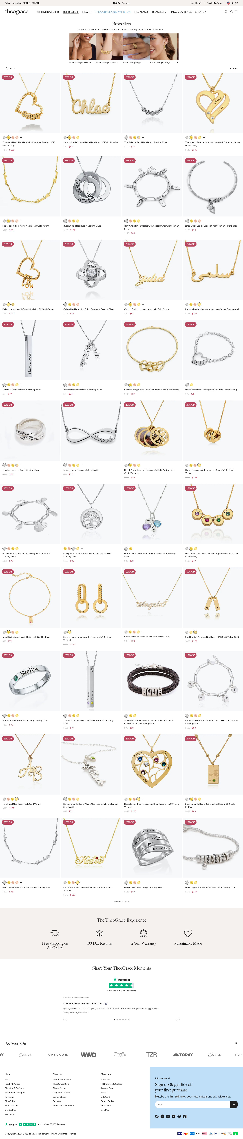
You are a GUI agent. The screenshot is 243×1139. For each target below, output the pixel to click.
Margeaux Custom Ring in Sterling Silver (143, 887)
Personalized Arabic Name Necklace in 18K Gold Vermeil (212, 309)
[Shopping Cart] (236, 12)
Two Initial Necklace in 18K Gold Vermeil (22, 803)
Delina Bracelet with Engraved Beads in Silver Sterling (211, 389)
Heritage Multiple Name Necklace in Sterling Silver (26, 887)
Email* (161, 1104)
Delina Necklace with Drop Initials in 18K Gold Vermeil (28, 309)
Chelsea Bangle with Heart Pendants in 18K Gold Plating (151, 389)
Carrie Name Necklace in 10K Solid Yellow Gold (146, 636)
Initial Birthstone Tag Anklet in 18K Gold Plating (25, 637)
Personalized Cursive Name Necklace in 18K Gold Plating (90, 142)
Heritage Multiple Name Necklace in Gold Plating (25, 225)
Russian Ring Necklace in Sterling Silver (82, 225)
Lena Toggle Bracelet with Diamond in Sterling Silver (210, 887)
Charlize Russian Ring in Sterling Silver (20, 470)
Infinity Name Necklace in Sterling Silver (82, 470)
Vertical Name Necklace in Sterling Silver (82, 389)
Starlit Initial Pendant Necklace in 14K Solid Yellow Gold (212, 637)
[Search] (226, 12)
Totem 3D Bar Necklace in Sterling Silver (21, 389)
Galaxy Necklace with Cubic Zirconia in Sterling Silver (88, 309)
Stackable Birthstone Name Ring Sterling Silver (25, 720)
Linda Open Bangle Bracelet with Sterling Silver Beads (211, 225)
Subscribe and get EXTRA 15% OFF (22, 3)
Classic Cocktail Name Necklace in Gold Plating (146, 309)
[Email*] (193, 1104)
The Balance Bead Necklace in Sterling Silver (145, 142)
